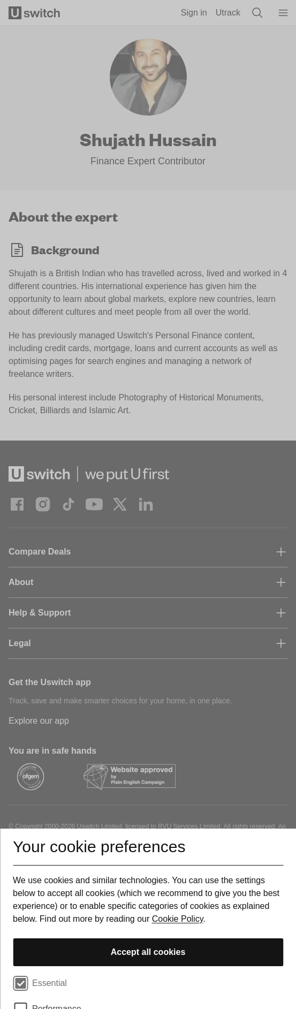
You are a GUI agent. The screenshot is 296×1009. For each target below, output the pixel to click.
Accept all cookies (148, 952)
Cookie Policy (177, 918)
